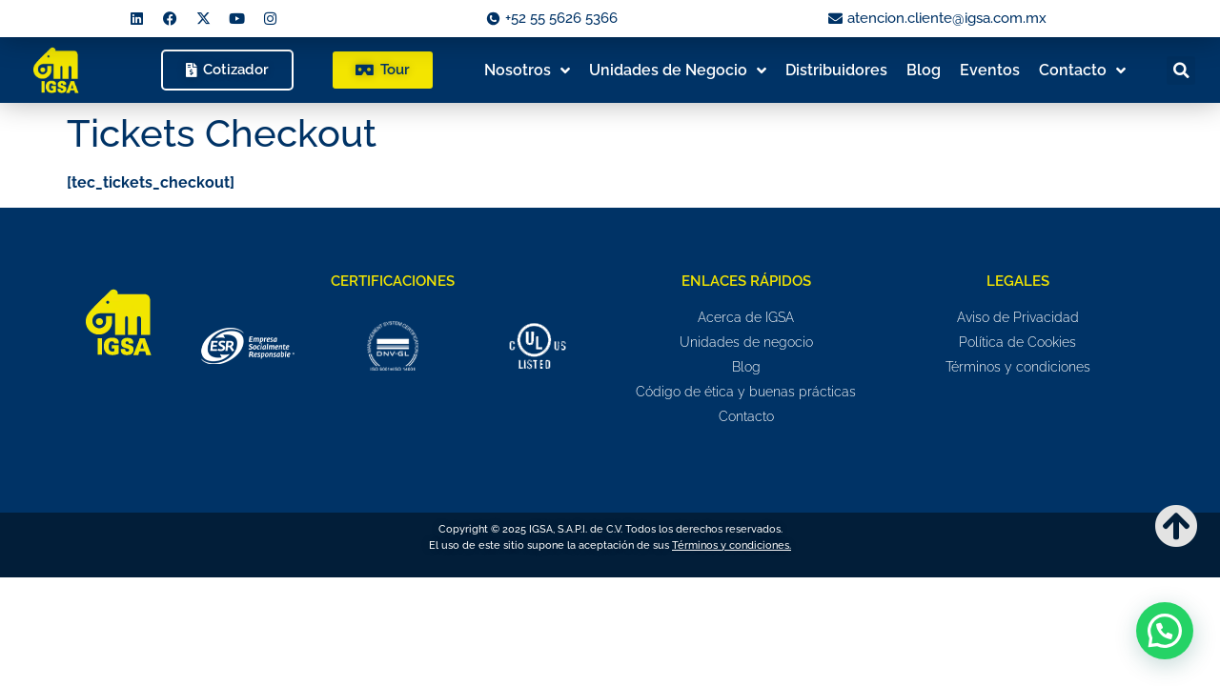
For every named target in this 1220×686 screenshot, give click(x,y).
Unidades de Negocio (677, 70)
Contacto (1082, 70)
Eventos (990, 70)
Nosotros (527, 70)
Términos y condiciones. (731, 545)
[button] (1181, 70)
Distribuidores (836, 70)
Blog (923, 70)
